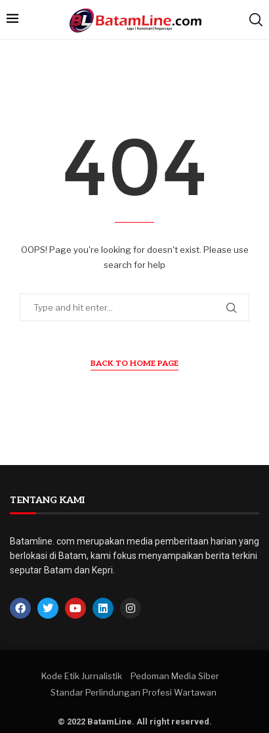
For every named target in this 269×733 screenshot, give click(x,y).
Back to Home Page (134, 363)
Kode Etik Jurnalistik (81, 676)
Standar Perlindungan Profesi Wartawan (134, 692)
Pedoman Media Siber (175, 676)
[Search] (255, 19)
